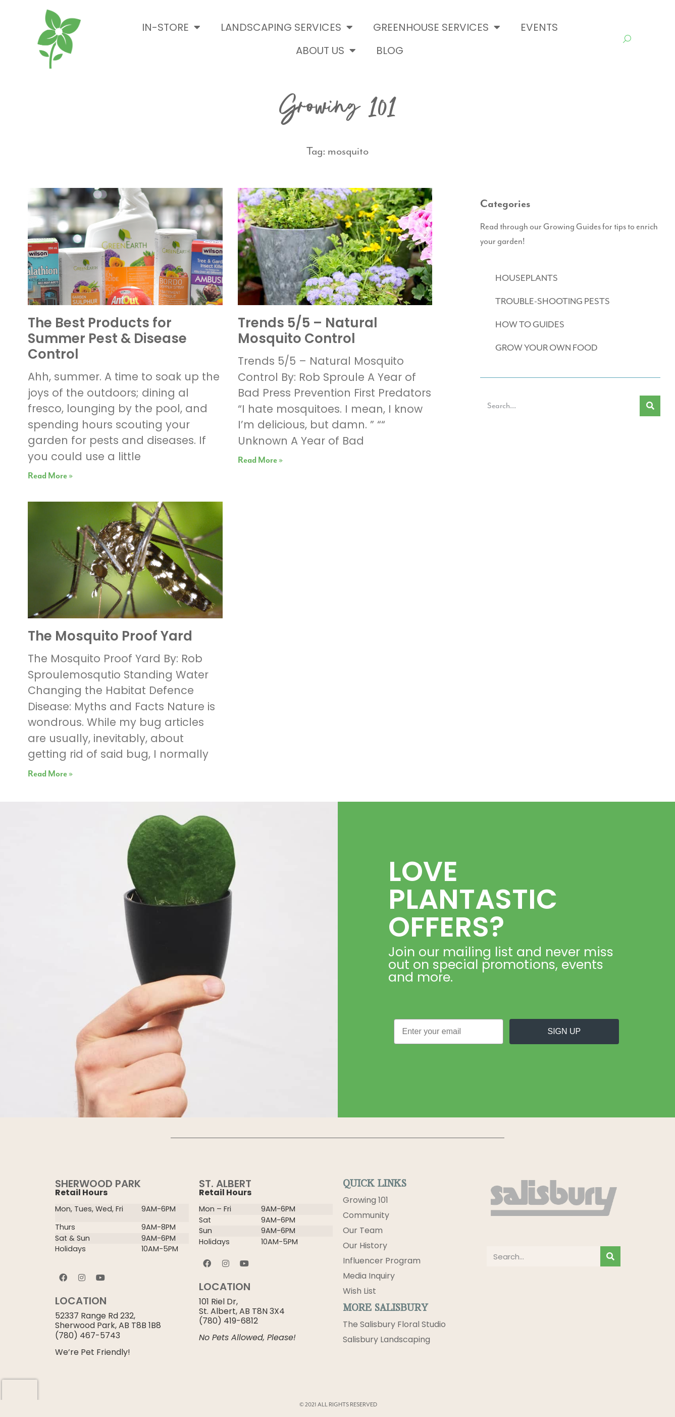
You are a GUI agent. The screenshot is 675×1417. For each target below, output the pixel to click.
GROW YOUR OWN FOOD (546, 348)
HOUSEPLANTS (526, 278)
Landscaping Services (287, 27)
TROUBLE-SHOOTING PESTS (552, 302)
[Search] (650, 406)
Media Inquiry (369, 1276)
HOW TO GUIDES (529, 325)
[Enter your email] (448, 1031)
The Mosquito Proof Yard (110, 636)
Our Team (363, 1230)
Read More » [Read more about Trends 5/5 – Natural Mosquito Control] (260, 460)
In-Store (171, 27)
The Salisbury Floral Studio (394, 1324)
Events (539, 27)
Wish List (359, 1291)
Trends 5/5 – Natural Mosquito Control (308, 331)
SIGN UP (564, 1031)
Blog (389, 50)
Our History (365, 1245)
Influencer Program (382, 1260)
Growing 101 (365, 1200)
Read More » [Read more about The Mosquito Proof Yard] (50, 774)
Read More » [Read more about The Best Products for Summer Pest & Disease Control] (50, 476)
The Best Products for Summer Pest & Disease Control (107, 338)
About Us (326, 50)
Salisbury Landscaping (386, 1339)
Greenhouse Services (436, 27)
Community (366, 1215)
